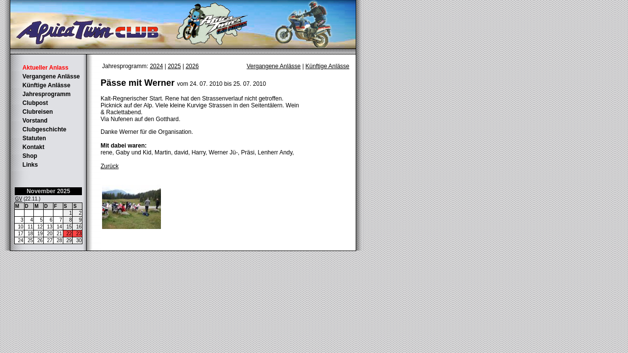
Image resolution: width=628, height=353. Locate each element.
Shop (30, 155)
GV (18, 199)
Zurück (110, 166)
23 (78, 233)
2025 (174, 66)
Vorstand (35, 120)
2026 (192, 66)
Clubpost (35, 103)
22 (69, 233)
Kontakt (34, 147)
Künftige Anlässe (47, 85)
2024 (156, 66)
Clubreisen (38, 111)
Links (30, 164)
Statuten (34, 138)
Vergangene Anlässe (51, 76)
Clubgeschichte (44, 129)
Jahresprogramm (47, 94)
